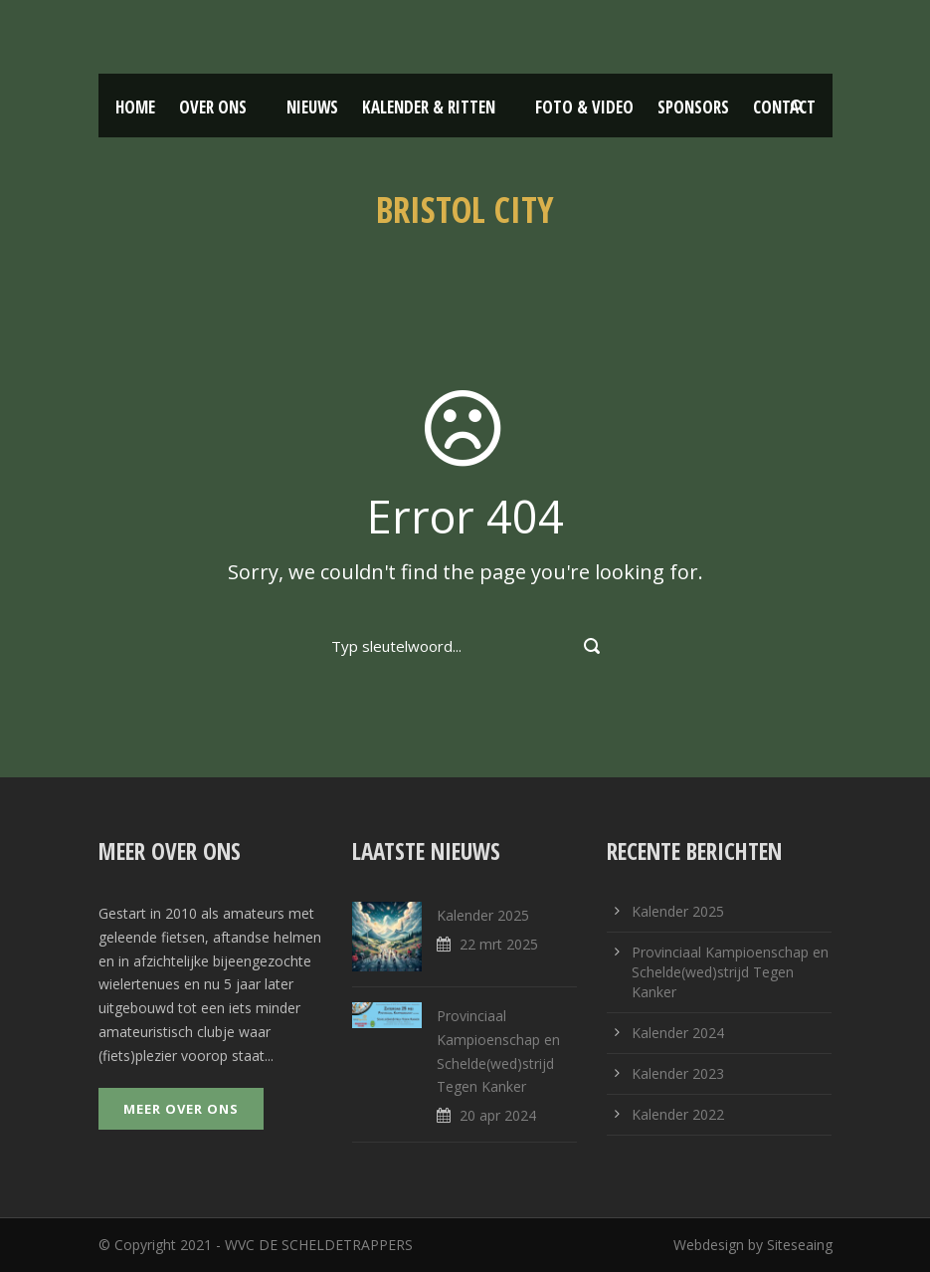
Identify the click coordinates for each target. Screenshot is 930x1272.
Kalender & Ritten (428, 107)
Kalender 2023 (678, 1073)
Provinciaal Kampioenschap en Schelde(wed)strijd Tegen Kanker (730, 972)
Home (135, 107)
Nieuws (312, 107)
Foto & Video (584, 107)
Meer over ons (181, 1109)
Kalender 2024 (678, 1032)
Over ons (213, 107)
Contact (784, 107)
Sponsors (693, 107)
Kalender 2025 (483, 915)
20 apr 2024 (498, 1115)
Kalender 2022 (678, 1114)
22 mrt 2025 (499, 944)
